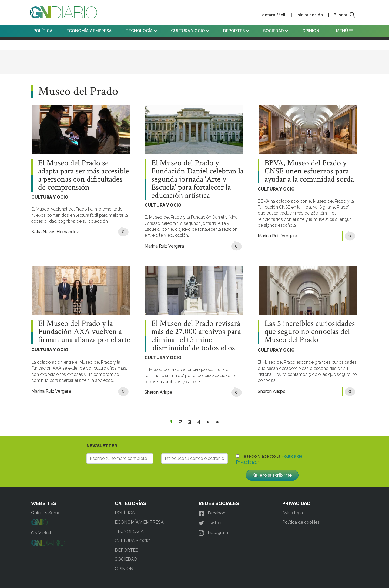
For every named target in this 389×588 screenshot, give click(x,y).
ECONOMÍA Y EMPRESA (89, 30)
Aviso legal (293, 512)
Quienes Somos (47, 512)
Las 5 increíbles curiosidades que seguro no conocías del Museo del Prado (309, 332)
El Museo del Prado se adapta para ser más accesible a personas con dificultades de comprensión (83, 175)
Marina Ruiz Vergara (164, 246)
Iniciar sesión (309, 14)
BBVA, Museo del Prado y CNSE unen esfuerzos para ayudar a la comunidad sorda (309, 171)
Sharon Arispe (158, 392)
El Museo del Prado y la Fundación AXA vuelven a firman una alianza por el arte (84, 332)
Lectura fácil (273, 14)
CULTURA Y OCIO (190, 30)
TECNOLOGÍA (141, 30)
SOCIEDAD (275, 30)
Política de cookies (301, 522)
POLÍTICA (42, 30)
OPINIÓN (310, 30)
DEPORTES (236, 30)
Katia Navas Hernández (55, 231)
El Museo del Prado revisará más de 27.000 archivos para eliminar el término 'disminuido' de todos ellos (196, 336)
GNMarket (41, 533)
